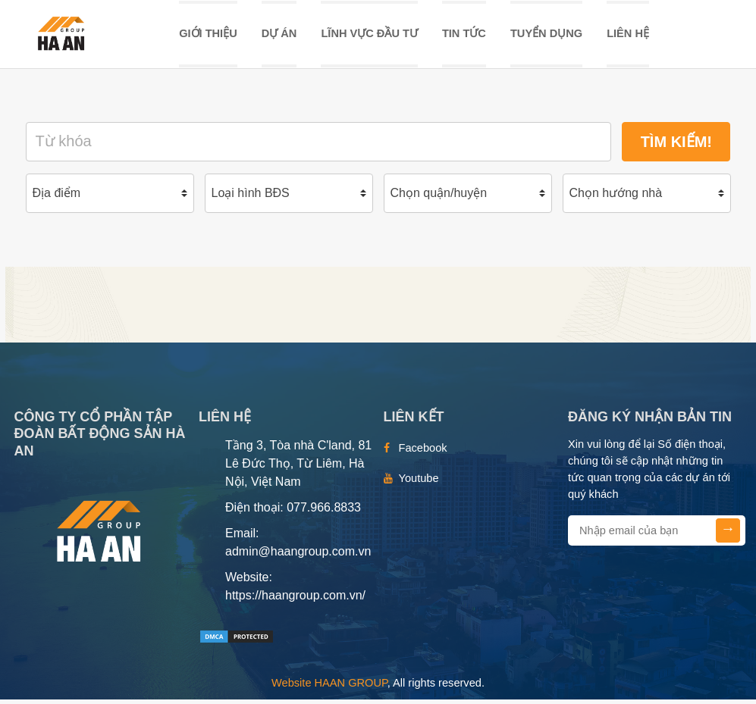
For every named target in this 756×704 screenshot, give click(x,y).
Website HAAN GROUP (329, 687)
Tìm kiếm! (676, 146)
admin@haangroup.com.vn (298, 555)
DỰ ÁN (279, 36)
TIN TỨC (464, 36)
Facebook (423, 452)
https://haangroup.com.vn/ (295, 599)
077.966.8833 (324, 511)
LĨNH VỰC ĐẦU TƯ (369, 36)
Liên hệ (628, 36)
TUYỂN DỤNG (546, 36)
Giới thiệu (208, 36)
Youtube (419, 483)
